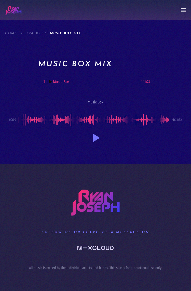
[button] (183, 10)
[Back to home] (13, 10)
